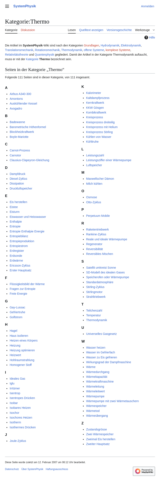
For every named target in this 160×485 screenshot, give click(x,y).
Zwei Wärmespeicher (99, 434)
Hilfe (149, 37)
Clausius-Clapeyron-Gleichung (29, 160)
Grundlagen (91, 45)
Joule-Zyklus (18, 441)
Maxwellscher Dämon (100, 178)
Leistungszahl (95, 155)
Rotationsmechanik (47, 50)
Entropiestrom (19, 246)
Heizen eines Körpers (24, 340)
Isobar (14, 403)
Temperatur (93, 315)
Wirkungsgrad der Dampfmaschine (108, 362)
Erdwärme (16, 260)
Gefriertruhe (17, 312)
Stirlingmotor (94, 292)
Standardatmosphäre (99, 282)
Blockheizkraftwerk (22, 131)
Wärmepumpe (95, 396)
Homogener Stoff (21, 365)
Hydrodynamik (110, 45)
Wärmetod (93, 411)
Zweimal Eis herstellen (100, 439)
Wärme (90, 367)
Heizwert (15, 355)
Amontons (16, 98)
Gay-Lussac (17, 307)
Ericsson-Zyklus (20, 265)
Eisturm (14, 211)
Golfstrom (16, 317)
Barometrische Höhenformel (28, 127)
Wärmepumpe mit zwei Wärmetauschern (112, 401)
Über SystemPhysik (32, 469)
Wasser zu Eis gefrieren (101, 357)
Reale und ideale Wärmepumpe (106, 239)
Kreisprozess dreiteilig (100, 122)
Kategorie (32, 59)
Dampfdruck (17, 174)
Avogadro (16, 108)
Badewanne (17, 122)
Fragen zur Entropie (22, 289)
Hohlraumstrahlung (22, 360)
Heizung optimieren (22, 350)
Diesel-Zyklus (18, 178)
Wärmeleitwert (95, 391)
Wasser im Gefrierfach (100, 352)
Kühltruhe (92, 141)
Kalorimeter (93, 93)
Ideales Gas (17, 378)
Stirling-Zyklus (95, 287)
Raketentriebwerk (97, 229)
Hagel (13, 330)
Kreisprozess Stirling (99, 132)
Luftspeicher (94, 165)
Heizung (15, 345)
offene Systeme (94, 50)
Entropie (15, 226)
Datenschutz (12, 469)
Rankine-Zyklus (96, 234)
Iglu (12, 383)
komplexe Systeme (118, 50)
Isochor (14, 412)
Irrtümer (15, 388)
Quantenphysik (44, 54)
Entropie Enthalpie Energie (27, 231)
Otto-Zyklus (93, 202)
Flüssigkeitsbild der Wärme (27, 284)
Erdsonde (16, 255)
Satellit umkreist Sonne (101, 267)
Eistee (14, 207)
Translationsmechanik (19, 50)
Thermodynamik (71, 50)
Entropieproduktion (22, 241)
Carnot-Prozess (20, 150)
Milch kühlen (94, 183)
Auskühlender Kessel (23, 103)
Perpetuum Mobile (98, 215)
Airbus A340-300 (20, 94)
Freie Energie (18, 293)
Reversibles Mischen (99, 254)
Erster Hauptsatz (20, 270)
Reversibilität (94, 249)
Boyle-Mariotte (19, 136)
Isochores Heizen (21, 417)
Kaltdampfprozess (97, 98)
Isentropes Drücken (22, 398)
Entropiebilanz (19, 236)
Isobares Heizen (20, 407)
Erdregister (17, 250)
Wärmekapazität (96, 376)
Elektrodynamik (131, 45)
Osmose (91, 197)
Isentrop (15, 393)
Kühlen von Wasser (98, 136)
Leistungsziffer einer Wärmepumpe (108, 160)
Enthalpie (16, 221)
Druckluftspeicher (21, 188)
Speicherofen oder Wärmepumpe (107, 277)
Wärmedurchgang (97, 372)
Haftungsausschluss (57, 469)
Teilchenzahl (94, 310)
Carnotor (15, 155)
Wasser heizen (95, 347)
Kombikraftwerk (96, 112)
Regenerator (94, 244)
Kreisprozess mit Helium (102, 127)
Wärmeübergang (97, 415)
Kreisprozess (94, 117)
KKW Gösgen (95, 107)
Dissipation (17, 183)
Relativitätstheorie (16, 54)
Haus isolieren (19, 335)
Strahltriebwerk (95, 296)
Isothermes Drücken (23, 427)
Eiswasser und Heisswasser (28, 216)
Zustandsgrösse (96, 429)
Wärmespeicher (96, 406)
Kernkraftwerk (95, 102)
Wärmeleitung (95, 386)
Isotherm (15, 422)
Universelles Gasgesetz (101, 333)
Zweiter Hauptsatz (98, 444)
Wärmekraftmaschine (100, 381)
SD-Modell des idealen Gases (105, 272)
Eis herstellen (18, 202)
